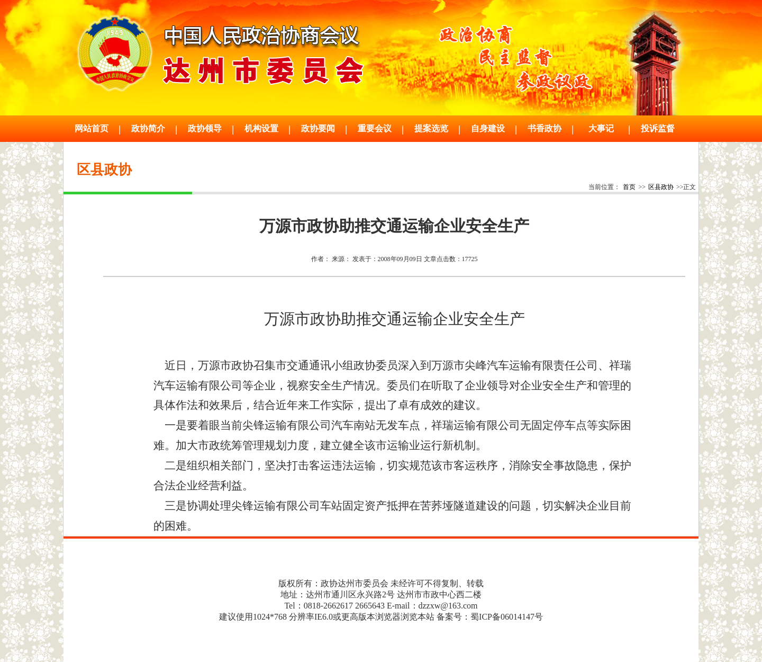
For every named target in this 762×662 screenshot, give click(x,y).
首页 (629, 187)
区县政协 (661, 187)
